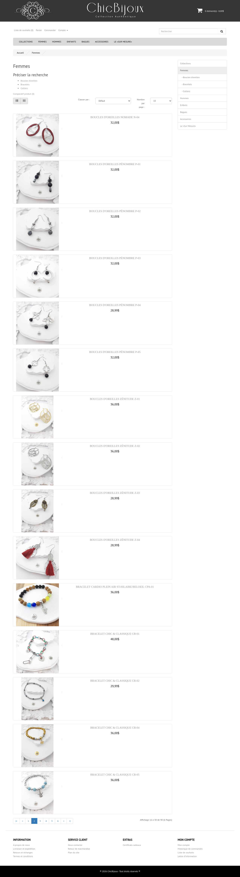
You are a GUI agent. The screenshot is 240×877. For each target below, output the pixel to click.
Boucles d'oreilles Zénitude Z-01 (115, 398)
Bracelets (25, 84)
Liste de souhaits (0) (23, 30)
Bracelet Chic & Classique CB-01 (115, 633)
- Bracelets (186, 84)
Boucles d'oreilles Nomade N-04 (114, 117)
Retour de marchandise (79, 848)
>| (70, 821)
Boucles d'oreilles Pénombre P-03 (115, 258)
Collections (26, 41)
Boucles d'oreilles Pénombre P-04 (115, 305)
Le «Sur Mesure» (123, 41)
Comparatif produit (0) (23, 93)
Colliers (24, 88)
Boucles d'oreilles (29, 80)
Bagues (85, 41)
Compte (63, 30)
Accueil (20, 52)
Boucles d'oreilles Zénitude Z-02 (115, 445)
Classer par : (84, 99)
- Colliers (185, 91)
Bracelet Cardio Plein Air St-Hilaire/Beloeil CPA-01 (115, 586)
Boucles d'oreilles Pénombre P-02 (115, 211)
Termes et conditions (23, 856)
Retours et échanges (22, 852)
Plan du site (73, 852)
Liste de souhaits (186, 852)
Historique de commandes (190, 848)
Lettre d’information (187, 856)
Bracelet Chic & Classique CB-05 (115, 774)
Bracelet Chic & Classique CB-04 (115, 727)
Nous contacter (75, 845)
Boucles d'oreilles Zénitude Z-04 (115, 539)
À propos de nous (21, 845)
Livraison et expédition (24, 848)
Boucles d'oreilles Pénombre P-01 (115, 164)
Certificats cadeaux (132, 845)
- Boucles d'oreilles (190, 77)
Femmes (42, 41)
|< (16, 821)
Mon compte (184, 845)
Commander (50, 30)
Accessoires (101, 41)
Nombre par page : (141, 103)
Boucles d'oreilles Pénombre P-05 (115, 352)
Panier (39, 30)
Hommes (56, 41)
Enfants (71, 41)
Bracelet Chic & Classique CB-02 (115, 680)
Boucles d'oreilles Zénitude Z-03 (115, 492)
